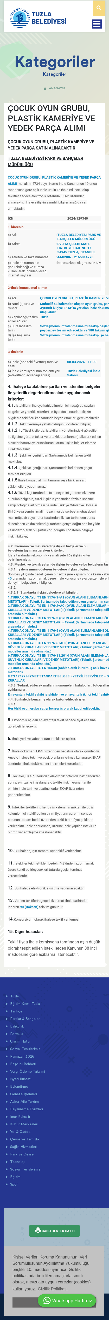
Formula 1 (17, 1033)
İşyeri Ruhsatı (20, 1079)
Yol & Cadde (19, 1131)
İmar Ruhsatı (19, 1116)
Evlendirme (18, 1086)
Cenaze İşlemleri (23, 1094)
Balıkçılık (16, 1026)
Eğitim (15, 1176)
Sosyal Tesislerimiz (24, 1048)
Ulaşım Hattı (19, 1041)
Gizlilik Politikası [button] (53, 1289)
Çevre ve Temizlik (24, 1139)
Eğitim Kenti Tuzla (24, 1003)
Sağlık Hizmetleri (23, 1146)
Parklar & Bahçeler (24, 1018)
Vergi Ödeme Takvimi (27, 1071)
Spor (13, 1184)
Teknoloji (17, 1161)
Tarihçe (15, 1011)
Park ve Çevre (21, 1154)
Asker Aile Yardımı (24, 1101)
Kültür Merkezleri (23, 1124)
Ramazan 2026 (21, 1056)
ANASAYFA (54, 88)
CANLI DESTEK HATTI (54, 1230)
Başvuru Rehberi (22, 1064)
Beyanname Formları (26, 1109)
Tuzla (14, 996)
